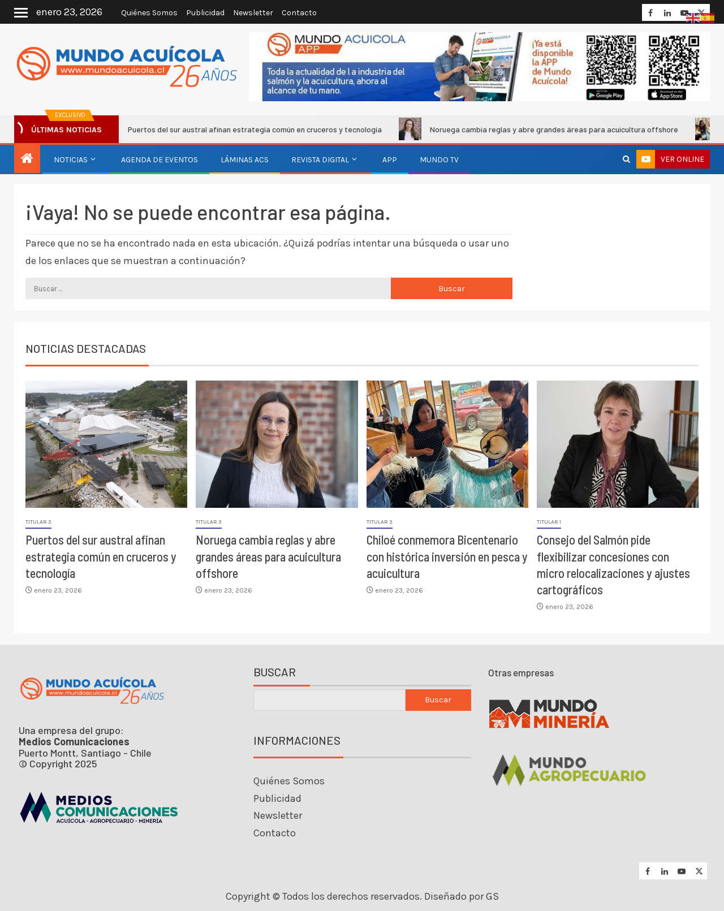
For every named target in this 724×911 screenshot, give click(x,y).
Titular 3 (38, 522)
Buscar (274, 672)
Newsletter (253, 13)
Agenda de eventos (159, 160)
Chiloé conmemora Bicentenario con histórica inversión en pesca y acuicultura (447, 556)
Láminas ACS (245, 160)
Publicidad (205, 13)
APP (389, 160)
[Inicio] (27, 159)
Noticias (71, 160)
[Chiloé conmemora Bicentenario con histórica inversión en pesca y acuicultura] (447, 444)
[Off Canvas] (21, 13)
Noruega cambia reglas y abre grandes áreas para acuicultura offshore (547, 129)
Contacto (299, 13)
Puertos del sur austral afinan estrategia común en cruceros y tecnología (248, 129)
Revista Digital (320, 160)
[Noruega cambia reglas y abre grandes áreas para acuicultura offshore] (276, 444)
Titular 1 (549, 522)
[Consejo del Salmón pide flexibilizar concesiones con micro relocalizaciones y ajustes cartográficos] (618, 444)
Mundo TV (439, 160)
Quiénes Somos (149, 13)
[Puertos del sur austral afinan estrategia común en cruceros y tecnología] (106, 444)
